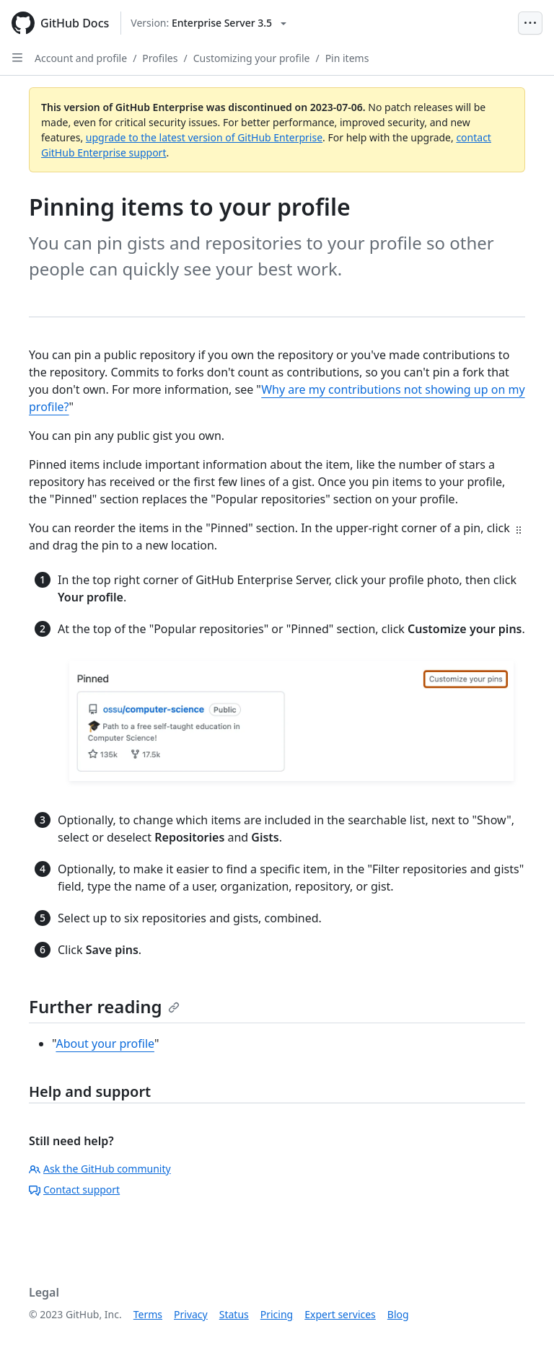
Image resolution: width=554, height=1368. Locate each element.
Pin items (347, 58)
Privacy (191, 1314)
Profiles (159, 58)
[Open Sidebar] (17, 57)
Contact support (74, 1189)
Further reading (104, 1006)
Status (234, 1314)
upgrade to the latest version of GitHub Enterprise (204, 137)
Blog (398, 1314)
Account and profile (81, 58)
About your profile (105, 1043)
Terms (147, 1314)
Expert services (340, 1314)
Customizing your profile (251, 58)
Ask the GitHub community (100, 1168)
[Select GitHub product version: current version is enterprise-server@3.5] (208, 23)
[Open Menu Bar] (530, 23)
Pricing (276, 1314)
